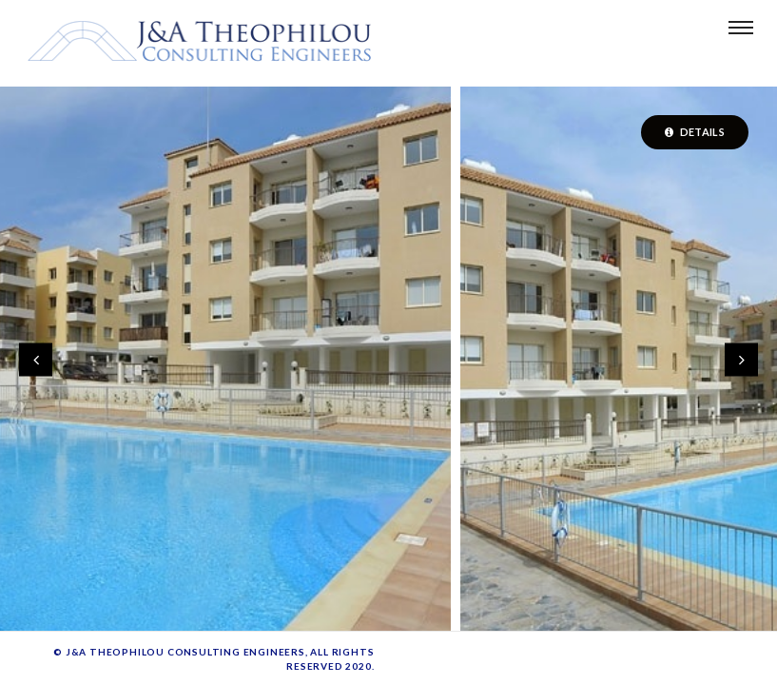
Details (695, 132)
